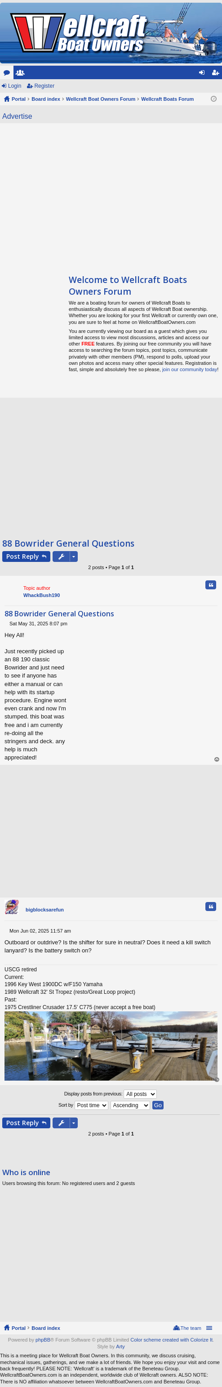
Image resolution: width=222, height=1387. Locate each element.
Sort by (83, 1105)
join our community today (189, 369)
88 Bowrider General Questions (68, 543)
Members (22, 74)
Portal (19, 99)
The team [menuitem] (191, 1328)
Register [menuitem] (217, 74)
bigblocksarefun (45, 909)
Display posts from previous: (110, 1094)
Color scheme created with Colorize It (171, 1339)
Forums (8, 74)
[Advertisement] (84, 195)
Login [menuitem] (204, 74)
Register (44, 86)
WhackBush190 (41, 595)
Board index (45, 1328)
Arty (120, 1346)
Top (217, 760)
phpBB (43, 1339)
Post (22, 556)
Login (14, 86)
